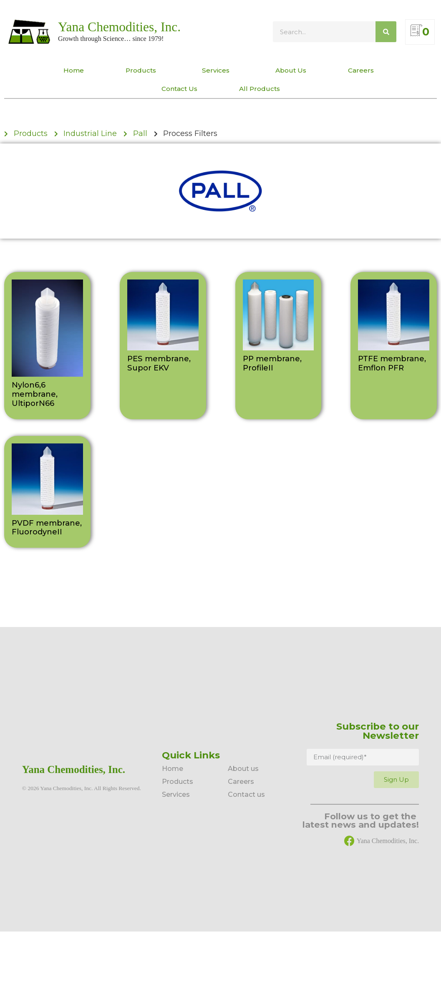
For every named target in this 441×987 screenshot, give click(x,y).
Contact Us (179, 89)
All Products (259, 89)
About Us (290, 70)
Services (218, 70)
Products (143, 70)
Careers (363, 70)
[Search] (385, 31)
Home (73, 70)
